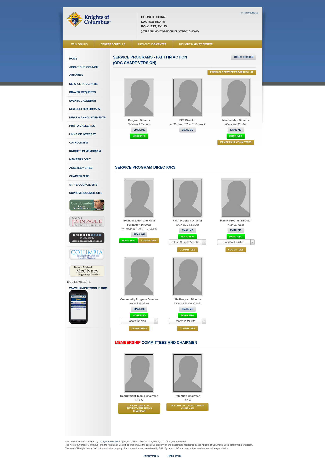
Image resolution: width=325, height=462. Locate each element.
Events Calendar (82, 100)
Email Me (139, 130)
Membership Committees (235, 142)
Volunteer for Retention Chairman (187, 407)
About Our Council (84, 67)
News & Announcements (87, 117)
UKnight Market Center (196, 44)
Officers (76, 75)
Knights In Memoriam (85, 151)
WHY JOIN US (79, 44)
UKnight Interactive (108, 441)
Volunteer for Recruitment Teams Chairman (139, 408)
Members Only (80, 159)
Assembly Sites (80, 167)
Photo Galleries (82, 125)
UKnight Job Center (152, 44)
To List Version (243, 57)
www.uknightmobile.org (88, 305)
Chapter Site (79, 176)
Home (73, 58)
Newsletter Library (84, 109)
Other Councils (249, 13)
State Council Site (83, 184)
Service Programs (83, 83)
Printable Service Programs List (231, 72)
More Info (139, 136)
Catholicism (78, 142)
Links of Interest (82, 134)
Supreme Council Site (85, 193)
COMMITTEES (148, 240)
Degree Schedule (113, 44)
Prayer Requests (82, 92)
